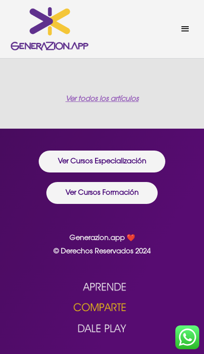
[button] (102, 161)
